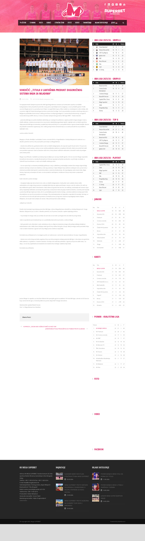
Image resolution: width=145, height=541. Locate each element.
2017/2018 (36, 99)
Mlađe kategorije (101, 22)
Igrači (49, 22)
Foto (70, 22)
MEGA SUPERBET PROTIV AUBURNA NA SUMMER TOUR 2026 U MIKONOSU (76, 520)
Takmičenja (87, 22)
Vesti (41, 22)
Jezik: (114, 22)
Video (77, 22)
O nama (32, 22)
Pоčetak (23, 22)
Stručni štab (59, 22)
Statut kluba (23, 517)
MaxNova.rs (121, 538)
